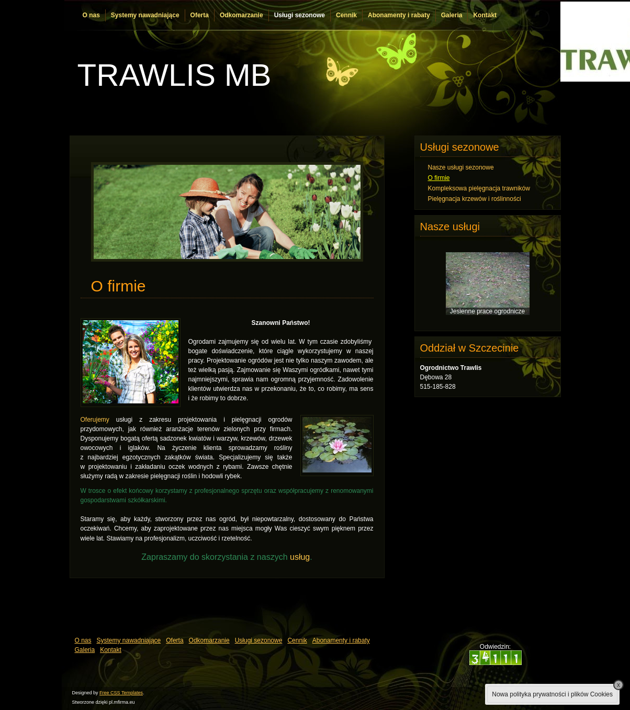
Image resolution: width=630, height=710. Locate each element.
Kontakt (485, 15)
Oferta (199, 15)
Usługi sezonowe (299, 15)
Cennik (346, 15)
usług (300, 557)
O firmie (439, 178)
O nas (91, 15)
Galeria (452, 15)
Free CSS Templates (121, 692)
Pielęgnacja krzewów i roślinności (474, 198)
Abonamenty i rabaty (399, 15)
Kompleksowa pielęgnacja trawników (479, 188)
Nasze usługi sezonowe (461, 167)
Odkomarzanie (241, 15)
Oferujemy (95, 419)
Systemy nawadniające (145, 15)
